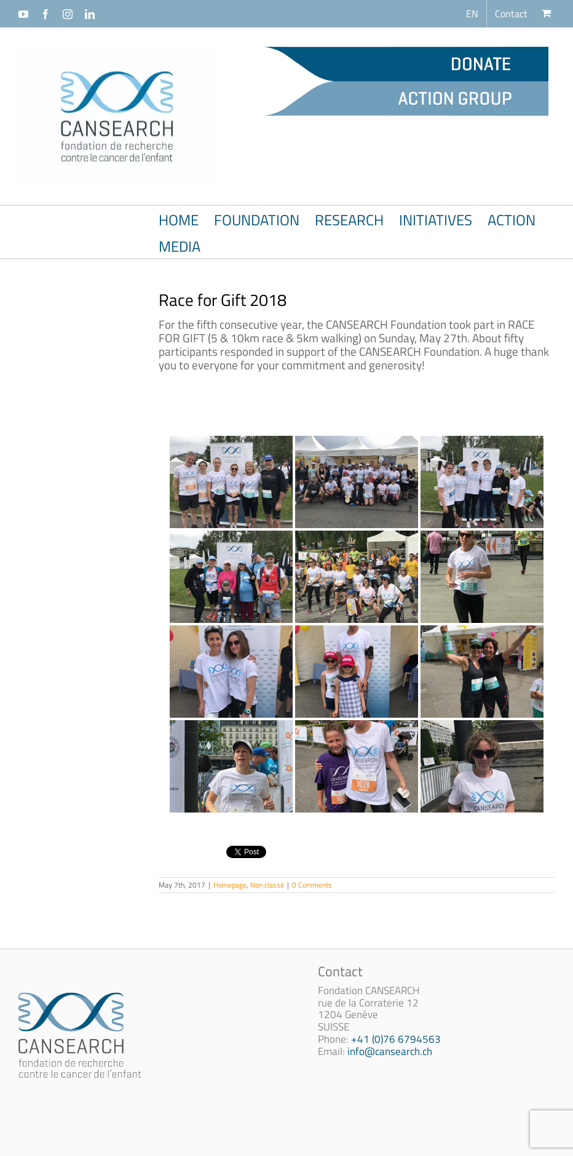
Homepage (230, 885)
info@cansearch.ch (389, 1051)
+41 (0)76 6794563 (396, 1039)
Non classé (267, 885)
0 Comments (312, 885)
